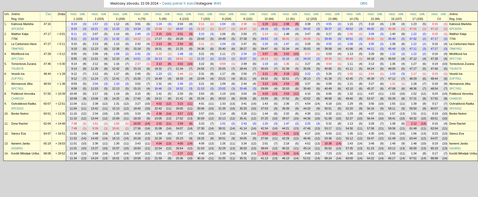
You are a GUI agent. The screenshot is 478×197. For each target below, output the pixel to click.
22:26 (158, 138)
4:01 (201, 103)
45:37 (370, 88)
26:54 (179, 148)
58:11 (392, 108)
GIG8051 (17, 148)
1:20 (265, 43)
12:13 (115, 88)
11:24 (94, 78)
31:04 (285, 28)
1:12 (116, 24)
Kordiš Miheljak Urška (25, 153)
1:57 (95, 24)
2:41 (138, 53)
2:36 (286, 103)
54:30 (349, 128)
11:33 (115, 28)
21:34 (179, 68)
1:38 (392, 43)
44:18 (370, 58)
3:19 (286, 73)
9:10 (74, 43)
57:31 (413, 98)
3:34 (244, 143)
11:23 (94, 48)
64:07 (47, 133)
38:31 (222, 128)
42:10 (349, 88)
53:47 (370, 98)
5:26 (329, 73)
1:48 (286, 34)
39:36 (328, 58)
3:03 (244, 93)
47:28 (47, 53)
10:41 (115, 128)
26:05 (179, 108)
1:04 (222, 24)
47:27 (47, 43)
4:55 (329, 24)
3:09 (371, 34)
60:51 (47, 113)
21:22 (200, 58)
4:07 (371, 93)
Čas (48, 14)
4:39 (308, 113)
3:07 (265, 53)
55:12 (349, 138)
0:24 (435, 93)
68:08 (47, 153)
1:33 (392, 73)
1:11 (222, 53)
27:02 (179, 118)
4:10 (308, 93)
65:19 (47, 143)
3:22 (201, 63)
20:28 (179, 38)
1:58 (159, 133)
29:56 (243, 98)
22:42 (158, 108)
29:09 (264, 88)
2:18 (286, 143)
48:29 (413, 78)
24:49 (222, 38)
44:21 (285, 128)
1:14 (116, 34)
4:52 (308, 143)
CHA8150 (17, 98)
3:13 (159, 43)
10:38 (328, 143)
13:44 (94, 118)
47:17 (47, 34)
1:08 (350, 43)
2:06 (95, 53)
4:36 (159, 113)
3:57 (180, 113)
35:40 (307, 88)
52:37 (349, 118)
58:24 (328, 158)
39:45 (328, 38)
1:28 (414, 83)
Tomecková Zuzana (23, 63)
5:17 (329, 34)
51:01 (307, 158)
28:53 (264, 38)
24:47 (243, 28)
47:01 (413, 28)
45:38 (392, 28)
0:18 (435, 83)
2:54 (180, 43)
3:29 (265, 24)
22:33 (222, 58)
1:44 (180, 73)
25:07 (243, 58)
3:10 (371, 24)
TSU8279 (17, 68)
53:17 (328, 128)
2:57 (180, 133)
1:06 (222, 34)
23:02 (222, 88)
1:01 (222, 123)
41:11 (349, 68)
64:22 (370, 158)
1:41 (159, 93)
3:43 (138, 143)
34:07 (179, 128)
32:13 (222, 118)
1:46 (180, 83)
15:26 (137, 78)
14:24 (94, 158)
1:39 (414, 103)
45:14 (307, 148)
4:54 (329, 63)
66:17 (392, 158)
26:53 (222, 98)
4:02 (159, 103)
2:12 (95, 63)
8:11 (74, 34)
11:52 (73, 133)
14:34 (137, 28)
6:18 (329, 103)
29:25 (200, 138)
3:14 (244, 133)
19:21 (158, 98)
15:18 (137, 48)
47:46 (47, 63)
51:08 (328, 118)
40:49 (349, 58)
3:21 (201, 53)
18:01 (179, 58)
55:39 (392, 98)
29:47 (264, 48)
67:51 (413, 158)
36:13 (307, 78)
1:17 (116, 73)
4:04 (159, 143)
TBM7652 (17, 48)
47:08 (392, 88)
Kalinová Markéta (22, 24)
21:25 (179, 48)
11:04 (73, 103)
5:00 (286, 153)
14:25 (115, 98)
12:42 (115, 68)
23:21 (222, 78)
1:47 (286, 43)
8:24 (74, 24)
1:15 (350, 24)
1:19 (265, 63)
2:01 (392, 133)
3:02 (286, 53)
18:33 (179, 78)
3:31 (201, 73)
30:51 (222, 138)
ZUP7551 (17, 78)
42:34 (264, 128)
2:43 (244, 123)
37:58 (264, 138)
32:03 (285, 88)
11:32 (115, 38)
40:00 (328, 68)
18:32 (158, 68)
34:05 (243, 138)
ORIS (364, 3)
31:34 (285, 48)
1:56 (414, 133)
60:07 (47, 103)
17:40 (137, 98)
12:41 (115, 78)
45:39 (370, 78)
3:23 (265, 83)
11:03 (94, 88)
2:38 (95, 103)
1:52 (392, 93)
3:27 (308, 63)
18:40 (137, 108)
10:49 (73, 93)
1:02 (116, 123)
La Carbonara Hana (24, 43)
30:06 (200, 108)
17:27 (158, 38)
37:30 (200, 128)
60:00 (349, 158)
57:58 (370, 128)
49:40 (349, 98)
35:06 (307, 68)
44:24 (370, 68)
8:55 (74, 53)
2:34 (244, 53)
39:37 (328, 28)
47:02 (413, 38)
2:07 (95, 34)
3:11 (201, 24)
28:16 (264, 28)
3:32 (159, 123)
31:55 (222, 158)
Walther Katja (20, 34)
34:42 (307, 28)
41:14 (243, 128)
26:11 (243, 78)
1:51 (414, 113)
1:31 (159, 83)
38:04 (264, 148)
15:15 (137, 88)
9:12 (74, 73)
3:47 (308, 34)
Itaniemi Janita (20, 143)
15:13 (115, 108)
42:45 (349, 78)
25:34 (200, 98)
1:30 (116, 143)
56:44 (370, 118)
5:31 (329, 123)
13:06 (94, 98)
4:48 (308, 153)
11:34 (73, 153)
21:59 (158, 158)
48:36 (413, 88)
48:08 (328, 98)
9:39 (95, 128)
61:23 (370, 148)
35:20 (243, 108)
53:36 (328, 138)
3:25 (308, 123)
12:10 (115, 58)
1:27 (414, 63)
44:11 (370, 48)
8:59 (74, 83)
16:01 (115, 158)
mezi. (73, 14)
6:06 (329, 93)
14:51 (137, 58)
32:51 (285, 78)
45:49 (392, 48)
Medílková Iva (20, 53)
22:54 (158, 148)
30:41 (285, 38)
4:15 (138, 133)
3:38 (308, 24)
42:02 (307, 98)
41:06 (349, 48)
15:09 (115, 118)
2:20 (180, 93)
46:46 (307, 138)
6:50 (329, 133)
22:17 (222, 28)
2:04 (180, 24)
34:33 (307, 58)
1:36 (392, 24)
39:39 (285, 108)
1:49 (392, 143)
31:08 (158, 128)
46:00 (392, 68)
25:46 (243, 88)
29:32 (264, 78)
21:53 (200, 88)
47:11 (413, 48)
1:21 (350, 83)
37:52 (285, 98)
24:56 (200, 68)
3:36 (244, 153)
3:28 (244, 113)
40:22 (285, 148)
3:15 (159, 34)
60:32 (413, 118)
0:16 (435, 43)
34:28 (307, 38)
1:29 (350, 103)
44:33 (307, 108)
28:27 (243, 48)
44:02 (370, 28)
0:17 (435, 103)
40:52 (349, 28)
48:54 (47, 83)
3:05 (371, 43)
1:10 (116, 83)
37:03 (264, 108)
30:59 (200, 118)
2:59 (180, 123)
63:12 (392, 148)
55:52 (328, 148)
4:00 (180, 143)
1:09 (116, 53)
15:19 (137, 68)
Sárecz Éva (18, 133)
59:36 (392, 128)
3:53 (201, 93)
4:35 (371, 133)
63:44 (413, 138)
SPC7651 (17, 88)
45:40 (392, 38)
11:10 (73, 113)
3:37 (308, 83)
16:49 (158, 78)
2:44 (244, 83)
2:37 (138, 63)
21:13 (200, 28)
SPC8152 (17, 108)
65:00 (413, 148)
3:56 (371, 103)
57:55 (47, 93)
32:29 (222, 148)
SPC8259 (17, 28)
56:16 (370, 108)
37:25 (264, 118)
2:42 (138, 43)
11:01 (94, 58)
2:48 (286, 24)
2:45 (138, 73)
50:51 (328, 108)
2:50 (244, 34)
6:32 (329, 113)
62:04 (47, 123)
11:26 (94, 68)
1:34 (414, 153)
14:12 (137, 38)
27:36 (137, 128)
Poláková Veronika (23, 93)
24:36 (200, 48)
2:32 (286, 113)
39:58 (328, 48)
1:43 (265, 103)
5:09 (329, 83)
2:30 (244, 24)
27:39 (243, 38)
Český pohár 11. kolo (178, 3)
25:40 (222, 48)
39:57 (285, 118)
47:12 (413, 58)
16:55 (137, 123)
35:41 (243, 118)
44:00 (370, 38)
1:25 (116, 113)
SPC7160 (17, 58)
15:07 (115, 148)
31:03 (200, 148)
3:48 (371, 143)
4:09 (201, 143)
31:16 (285, 58)
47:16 (47, 24)
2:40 (138, 34)
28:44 (243, 68)
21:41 (179, 98)
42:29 (285, 138)
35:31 (243, 158)
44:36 (307, 118)
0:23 (435, 133)
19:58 (137, 158)
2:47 (244, 43)
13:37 (94, 148)
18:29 (137, 118)
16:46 (158, 88)
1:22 (414, 34)
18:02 (179, 28)
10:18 (94, 38)
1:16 (116, 63)
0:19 (435, 63)
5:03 (329, 53)
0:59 (222, 63)
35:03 (307, 48)
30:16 (200, 158)
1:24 (159, 24)
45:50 (392, 58)
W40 (217, 3)
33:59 (264, 98)
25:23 (179, 138)
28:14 (264, 58)
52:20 (349, 108)
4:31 (286, 133)
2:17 (95, 93)
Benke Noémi (20, 113)
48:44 (47, 73)
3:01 (138, 24)
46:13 (285, 158)
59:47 (370, 138)
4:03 (265, 93)
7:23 (329, 153)
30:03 (264, 68)
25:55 (222, 68)
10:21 (94, 28)
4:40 (201, 153)
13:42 (94, 108)
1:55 (392, 103)
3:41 (244, 103)
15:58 (158, 28)
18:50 (137, 148)
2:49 (244, 63)
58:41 (392, 118)
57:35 (349, 148)
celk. (83, 14)
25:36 (179, 158)
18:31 (158, 48)
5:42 (265, 153)
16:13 (158, 58)
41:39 (328, 78)
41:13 (264, 158)
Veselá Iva (18, 73)
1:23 (414, 24)
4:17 (308, 133)
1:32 (392, 53)
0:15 (435, 24)
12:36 (115, 48)
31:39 (285, 68)
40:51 (349, 38)
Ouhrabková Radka (23, 103)
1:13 (116, 43)
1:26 (222, 133)
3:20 (138, 113)
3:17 (308, 53)
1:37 (116, 153)
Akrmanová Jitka (22, 83)
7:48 (74, 123)
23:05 (158, 118)
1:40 (392, 34)
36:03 (243, 148)
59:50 (413, 108)
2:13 (95, 43)
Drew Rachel (19, 123)
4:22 (371, 153)
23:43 (200, 38)
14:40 (94, 138)
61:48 (413, 128)
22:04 (200, 78)
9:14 (74, 63)
